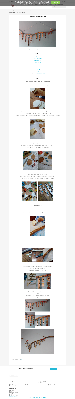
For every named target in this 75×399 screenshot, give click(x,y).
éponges (35, 73)
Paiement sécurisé (41, 385)
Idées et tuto (11, 383)
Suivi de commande (51, 381)
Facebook (11, 376)
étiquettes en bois (37, 60)
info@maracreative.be (13, 396)
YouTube (13, 376)
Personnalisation (24, 4)
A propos (25, 381)
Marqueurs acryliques (38, 65)
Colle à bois (38, 69)
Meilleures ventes (12, 387)
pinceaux (39, 73)
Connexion (50, 383)
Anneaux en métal (38, 62)
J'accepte (55, 2)
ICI (21, 359)
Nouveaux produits (12, 385)
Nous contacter (26, 384)
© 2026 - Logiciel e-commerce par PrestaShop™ (37, 397)
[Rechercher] (59, 7)
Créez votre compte (51, 384)
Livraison (39, 383)
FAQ (24, 383)
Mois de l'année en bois (38, 58)
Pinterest (15, 376)
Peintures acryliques (37, 67)
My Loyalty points (51, 385)
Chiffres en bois (38, 56)
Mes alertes (50, 387)
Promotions (11, 384)
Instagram (17, 376)
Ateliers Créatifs (12, 381)
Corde (38, 71)
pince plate (43, 73)
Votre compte (51, 379)
